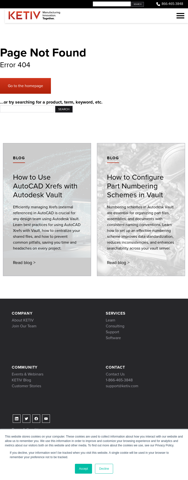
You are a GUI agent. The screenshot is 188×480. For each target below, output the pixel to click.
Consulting (115, 326)
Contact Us (115, 374)
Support (112, 332)
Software (113, 338)
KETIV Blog (21, 380)
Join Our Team (24, 326)
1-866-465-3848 (119, 380)
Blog (19, 158)
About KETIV (23, 320)
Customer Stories (26, 386)
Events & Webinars (27, 374)
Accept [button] (83, 468)
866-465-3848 (169, 4)
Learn (110, 320)
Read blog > (24, 262)
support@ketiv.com (122, 386)
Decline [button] (104, 468)
